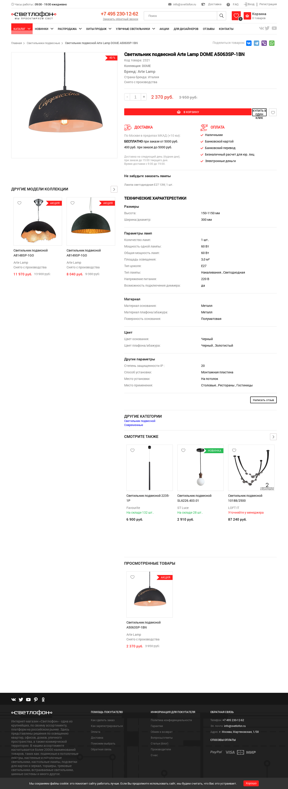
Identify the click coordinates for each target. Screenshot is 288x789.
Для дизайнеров (186, 29)
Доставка (211, 4)
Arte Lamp (21, 262)
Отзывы (208, 29)
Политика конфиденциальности (171, 709)
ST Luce (183, 507)
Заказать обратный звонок (120, 19)
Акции (164, 29)
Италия (153, 77)
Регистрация (268, 4)
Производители (161, 738)
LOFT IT (233, 507)
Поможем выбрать (103, 732)
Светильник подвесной (139, 420)
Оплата (95, 721)
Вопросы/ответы (162, 727)
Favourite (133, 507)
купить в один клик (234, 112)
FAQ (232, 4)
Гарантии (157, 715)
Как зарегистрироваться (107, 715)
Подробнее (19, 770)
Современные (133, 424)
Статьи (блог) (159, 732)
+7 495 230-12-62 (119, 14)
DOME (146, 66)
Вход (249, 4)
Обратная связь (101, 738)
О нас (154, 744)
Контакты (226, 29)
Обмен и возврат (162, 721)
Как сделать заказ (103, 709)
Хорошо (251, 783)
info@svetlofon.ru (184, 4)
